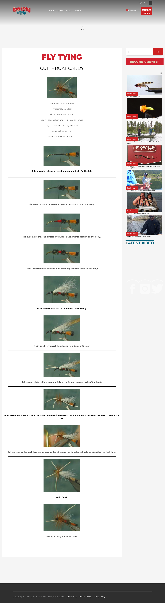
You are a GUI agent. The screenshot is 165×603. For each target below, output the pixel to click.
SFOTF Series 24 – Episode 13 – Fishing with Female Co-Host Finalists (143, 142)
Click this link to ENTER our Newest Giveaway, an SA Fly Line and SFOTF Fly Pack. (144, 167)
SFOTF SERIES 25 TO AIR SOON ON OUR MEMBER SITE (141, 190)
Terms (96, 596)
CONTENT (146, 11)
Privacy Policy (85, 596)
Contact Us (72, 596)
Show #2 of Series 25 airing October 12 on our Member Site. (143, 119)
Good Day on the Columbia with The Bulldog (139, 236)
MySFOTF (142, 3)
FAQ (103, 596)
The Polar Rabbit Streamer (134, 96)
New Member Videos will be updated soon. (138, 213)
